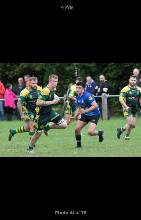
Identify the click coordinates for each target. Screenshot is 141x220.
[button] (119, 9)
